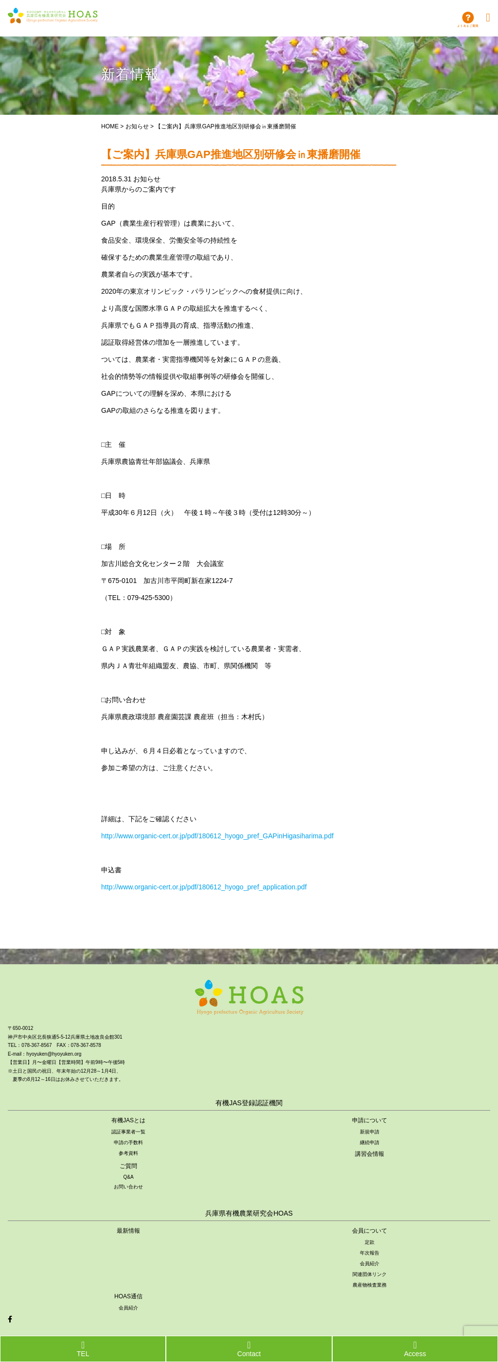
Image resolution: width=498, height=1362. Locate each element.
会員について (369, 1230)
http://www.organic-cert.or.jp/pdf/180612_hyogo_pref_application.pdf (204, 887)
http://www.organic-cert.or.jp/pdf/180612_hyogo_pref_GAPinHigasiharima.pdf (217, 836)
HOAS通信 (128, 1296)
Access (415, 1349)
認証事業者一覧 (128, 1131)
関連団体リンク (370, 1274)
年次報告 (369, 1253)
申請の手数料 (128, 1142)
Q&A (128, 1177)
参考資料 (128, 1153)
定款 (369, 1242)
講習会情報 (369, 1153)
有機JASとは (128, 1120)
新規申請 (369, 1131)
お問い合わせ (128, 1186)
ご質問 (128, 1166)
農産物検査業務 (370, 1285)
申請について (369, 1120)
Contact (249, 1349)
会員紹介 (369, 1263)
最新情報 (128, 1230)
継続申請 (369, 1142)
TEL (83, 1349)
